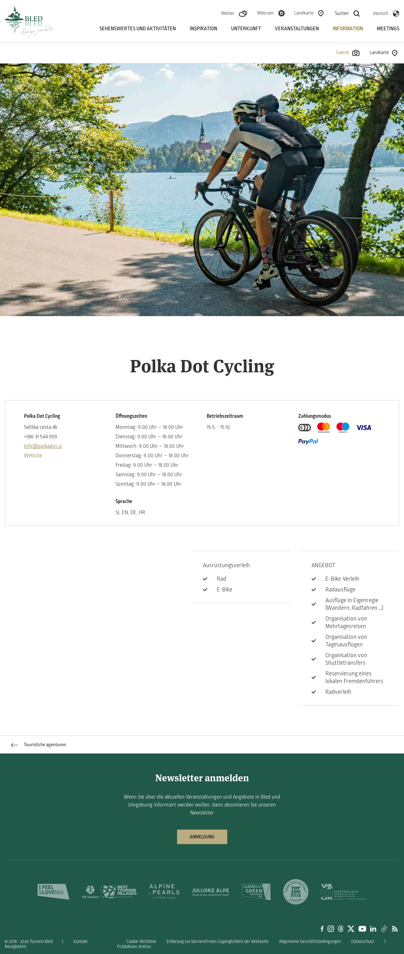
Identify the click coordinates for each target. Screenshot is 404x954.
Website (33, 456)
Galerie (347, 53)
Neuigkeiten (15, 946)
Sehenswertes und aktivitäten (137, 29)
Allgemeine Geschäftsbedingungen (310, 941)
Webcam (265, 12)
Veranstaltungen (297, 29)
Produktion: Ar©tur (134, 946)
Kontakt (81, 941)
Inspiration (203, 29)
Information (348, 29)
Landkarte (303, 12)
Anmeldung (202, 836)
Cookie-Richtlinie (141, 941)
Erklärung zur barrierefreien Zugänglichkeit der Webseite (218, 941)
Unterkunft (246, 29)
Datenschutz (362, 941)
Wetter (227, 13)
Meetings (388, 29)
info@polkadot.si (43, 446)
